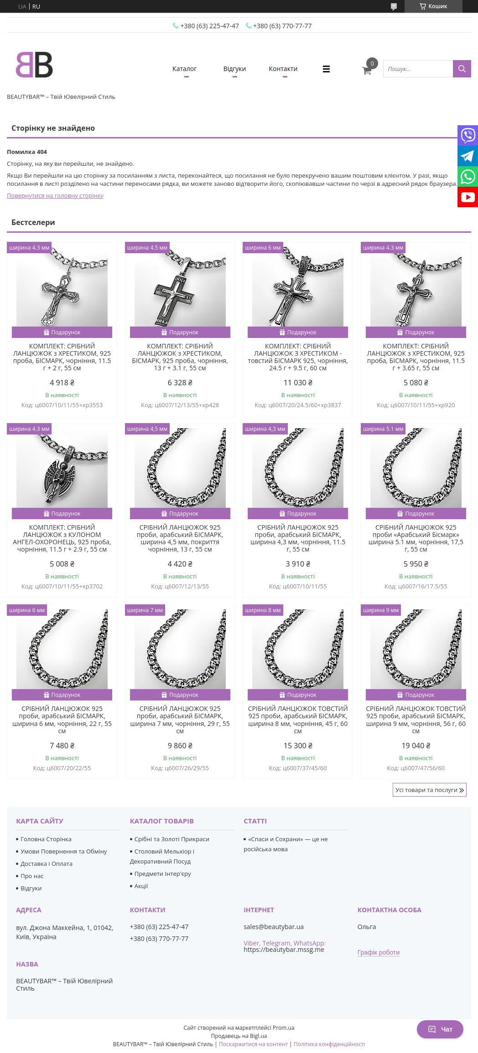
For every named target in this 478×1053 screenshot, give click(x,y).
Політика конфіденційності (329, 1044)
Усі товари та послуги (426, 790)
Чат (440, 1029)
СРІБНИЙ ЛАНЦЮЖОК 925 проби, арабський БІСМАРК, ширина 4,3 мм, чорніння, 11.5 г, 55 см (297, 538)
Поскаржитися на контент (253, 1044)
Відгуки (234, 68)
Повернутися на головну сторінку (55, 195)
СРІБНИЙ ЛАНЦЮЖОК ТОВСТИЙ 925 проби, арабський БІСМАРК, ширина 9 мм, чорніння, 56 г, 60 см (416, 719)
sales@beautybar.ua (274, 926)
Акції (141, 886)
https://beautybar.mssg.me (284, 949)
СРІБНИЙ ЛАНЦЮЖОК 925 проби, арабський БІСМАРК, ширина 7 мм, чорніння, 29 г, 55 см (180, 719)
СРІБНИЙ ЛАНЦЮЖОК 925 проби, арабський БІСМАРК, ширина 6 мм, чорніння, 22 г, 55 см (62, 719)
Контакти (283, 68)
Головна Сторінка (46, 839)
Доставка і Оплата (47, 863)
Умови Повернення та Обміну (64, 851)
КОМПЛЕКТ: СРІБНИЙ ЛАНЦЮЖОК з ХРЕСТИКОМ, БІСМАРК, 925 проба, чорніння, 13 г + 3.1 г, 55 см (180, 357)
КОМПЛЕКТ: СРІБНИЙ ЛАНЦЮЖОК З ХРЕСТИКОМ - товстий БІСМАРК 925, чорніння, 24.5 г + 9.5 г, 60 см (298, 357)
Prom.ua (284, 1028)
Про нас (32, 876)
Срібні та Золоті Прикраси (172, 839)
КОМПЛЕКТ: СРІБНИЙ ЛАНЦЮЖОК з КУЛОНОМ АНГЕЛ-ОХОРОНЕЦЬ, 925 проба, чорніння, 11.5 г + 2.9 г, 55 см (62, 538)
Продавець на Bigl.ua (239, 1036)
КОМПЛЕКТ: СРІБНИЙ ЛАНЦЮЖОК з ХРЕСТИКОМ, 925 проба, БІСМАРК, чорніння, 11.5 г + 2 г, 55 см (62, 357)
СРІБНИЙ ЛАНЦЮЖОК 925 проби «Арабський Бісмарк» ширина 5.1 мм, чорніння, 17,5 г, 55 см (416, 538)
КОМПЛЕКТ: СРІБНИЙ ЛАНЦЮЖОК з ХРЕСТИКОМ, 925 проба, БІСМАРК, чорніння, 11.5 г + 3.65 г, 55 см (416, 357)
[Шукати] (462, 68)
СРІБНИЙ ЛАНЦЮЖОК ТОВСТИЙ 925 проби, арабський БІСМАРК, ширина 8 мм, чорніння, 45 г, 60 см (298, 719)
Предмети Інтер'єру (163, 873)
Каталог (184, 68)
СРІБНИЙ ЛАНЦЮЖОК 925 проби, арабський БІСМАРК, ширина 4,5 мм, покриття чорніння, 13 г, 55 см (180, 538)
